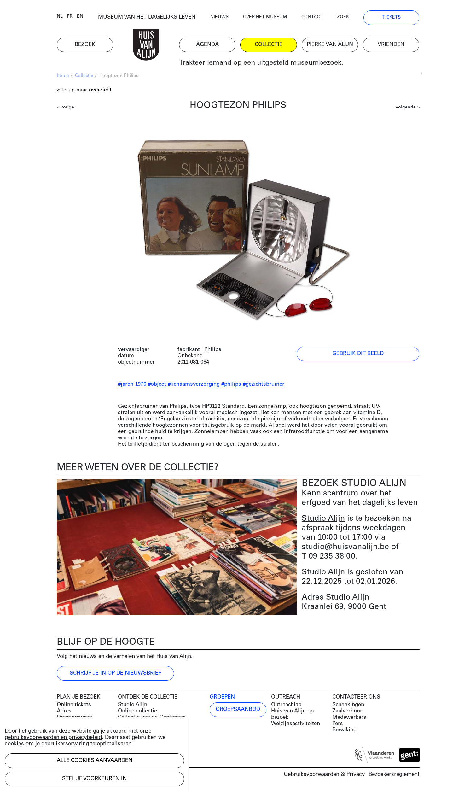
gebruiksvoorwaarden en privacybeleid (53, 737)
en (80, 16)
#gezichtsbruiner (263, 384)
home (63, 75)
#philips (231, 384)
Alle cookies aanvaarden (94, 760)
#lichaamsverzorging (194, 384)
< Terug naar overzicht (84, 90)
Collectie (84, 75)
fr (70, 16)
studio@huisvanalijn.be (345, 547)
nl (60, 16)
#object (157, 384)
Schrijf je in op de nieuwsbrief (115, 673)
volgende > (408, 107)
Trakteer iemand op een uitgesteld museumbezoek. (261, 63)
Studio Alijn (323, 519)
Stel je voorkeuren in (94, 779)
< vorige (65, 107)
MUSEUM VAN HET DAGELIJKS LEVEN (146, 17)
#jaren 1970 (132, 384)
